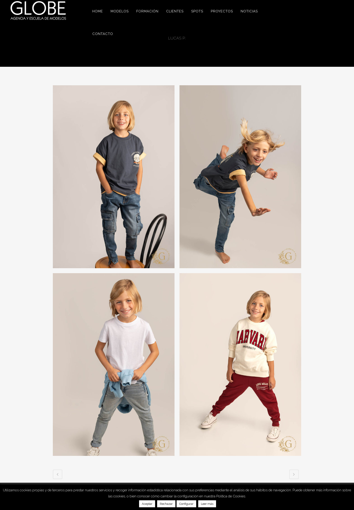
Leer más (207, 503)
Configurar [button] (186, 503)
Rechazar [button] (166, 503)
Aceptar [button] (147, 503)
